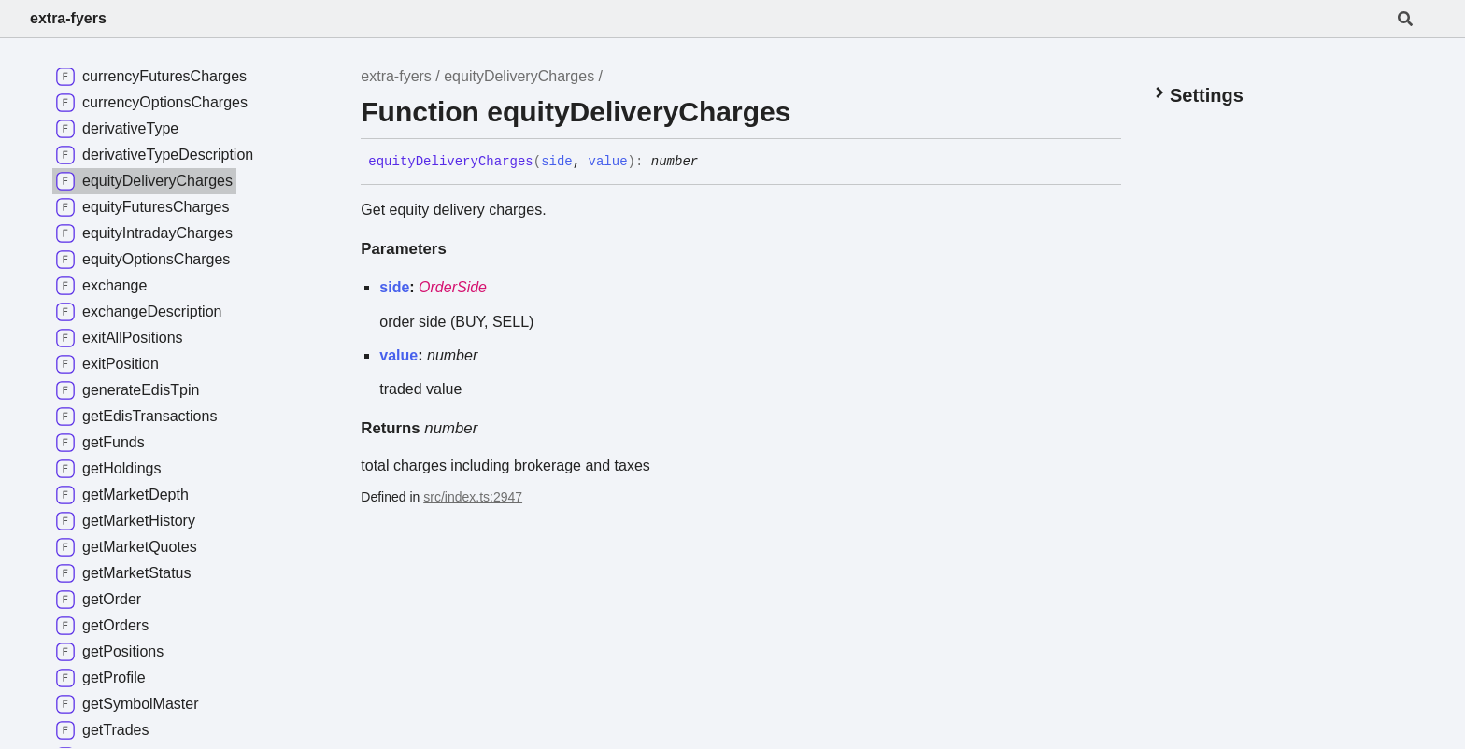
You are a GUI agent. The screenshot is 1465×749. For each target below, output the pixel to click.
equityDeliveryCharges (519, 76)
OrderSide (453, 287)
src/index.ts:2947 (472, 496)
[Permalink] (711, 162)
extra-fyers (68, 18)
